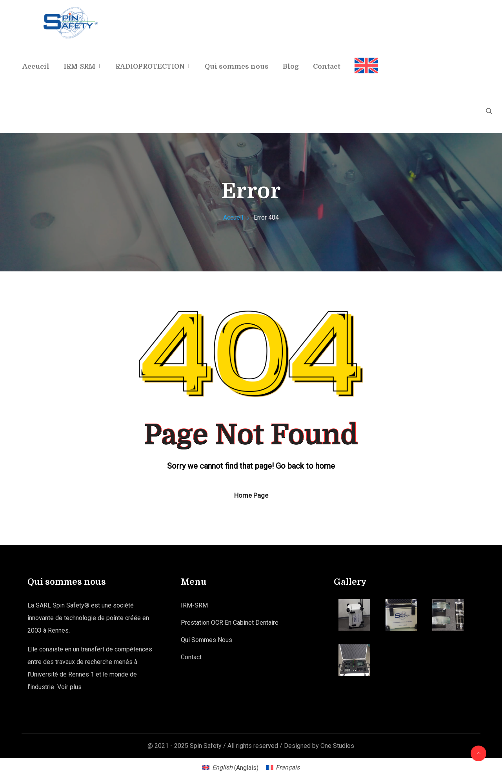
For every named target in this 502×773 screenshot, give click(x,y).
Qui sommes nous (237, 66)
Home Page (251, 495)
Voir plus (69, 687)
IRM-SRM (79, 66)
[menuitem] (362, 58)
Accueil (35, 66)
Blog (291, 66)
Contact (326, 66)
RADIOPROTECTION (150, 66)
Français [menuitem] (288, 767)
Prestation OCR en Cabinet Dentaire (229, 622)
